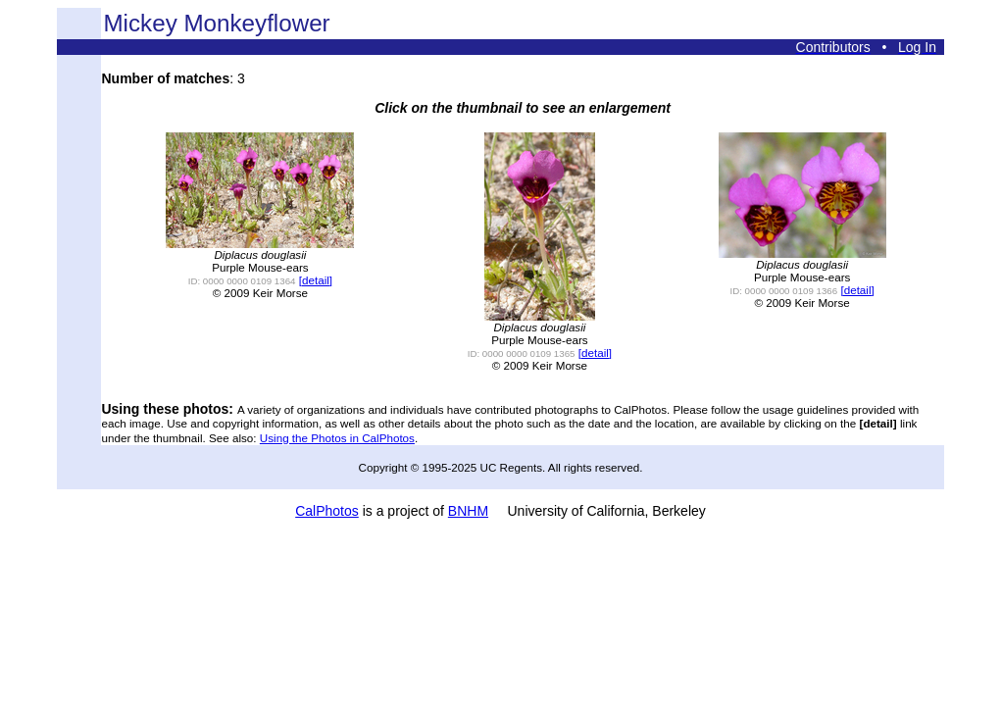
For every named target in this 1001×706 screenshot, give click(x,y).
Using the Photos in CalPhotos (337, 437)
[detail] (315, 280)
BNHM (468, 511)
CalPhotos (327, 511)
